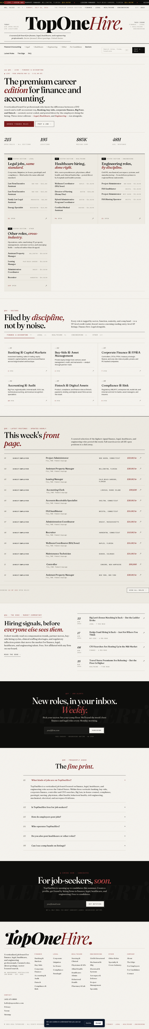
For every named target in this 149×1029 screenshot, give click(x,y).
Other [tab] (98, 335)
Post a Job (44, 124)
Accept (98, 1023)
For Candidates (76, 47)
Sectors (88, 47)
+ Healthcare (38, 47)
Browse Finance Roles (19, 124)
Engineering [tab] (79, 335)
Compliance (58, 970)
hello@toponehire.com (14, 1003)
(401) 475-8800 (10, 999)
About (129, 958)
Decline (88, 1023)
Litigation (57, 962)
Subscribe (96, 730)
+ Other (64, 47)
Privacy (7, 1007)
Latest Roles (9, 53)
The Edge (21, 53)
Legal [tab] (41, 335)
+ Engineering (51, 47)
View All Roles (138, 590)
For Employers (133, 966)
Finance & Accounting (12, 47)
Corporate (57, 958)
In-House (57, 966)
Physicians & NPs (79, 965)
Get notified (95, 904)
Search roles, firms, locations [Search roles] (116, 50)
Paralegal (57, 973)
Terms (7, 1011)
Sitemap (7, 1014)
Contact (130, 973)
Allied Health (77, 969)
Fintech (38, 982)
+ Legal (27, 47)
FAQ (29, 53)
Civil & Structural (97, 958)
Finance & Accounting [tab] (19, 335)
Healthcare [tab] (59, 335)
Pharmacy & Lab (78, 986)
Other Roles (114, 958)
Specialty (94, 989)
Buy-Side (38, 965)
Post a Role (137, 50)
